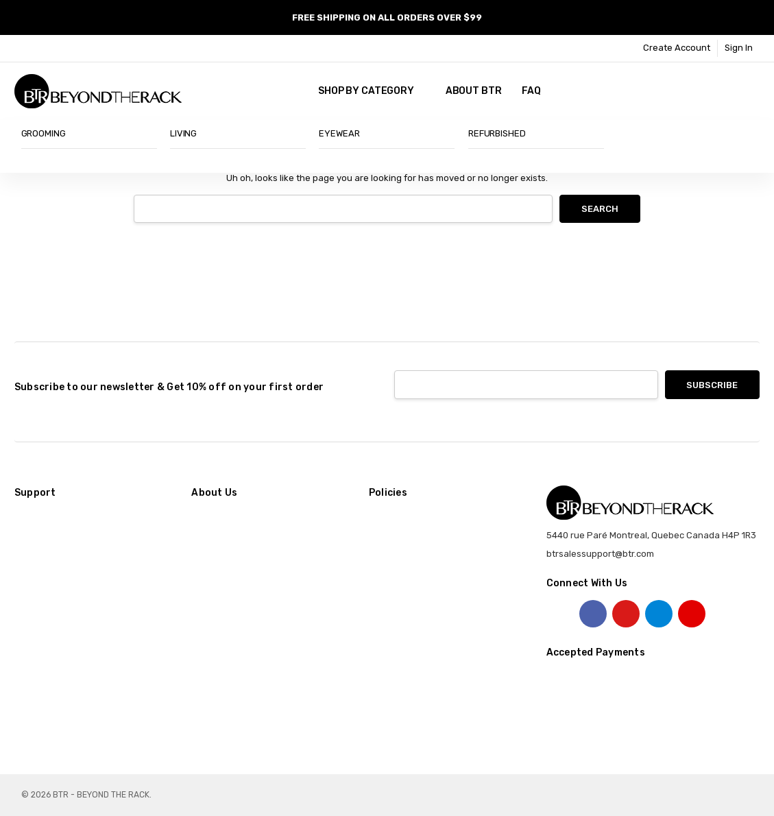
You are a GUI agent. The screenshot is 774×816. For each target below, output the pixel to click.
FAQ (531, 91)
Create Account (676, 48)
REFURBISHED (497, 133)
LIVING (183, 133)
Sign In (739, 48)
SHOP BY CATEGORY (371, 91)
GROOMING (43, 133)
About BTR (474, 91)
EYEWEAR (339, 133)
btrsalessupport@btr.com (600, 554)
